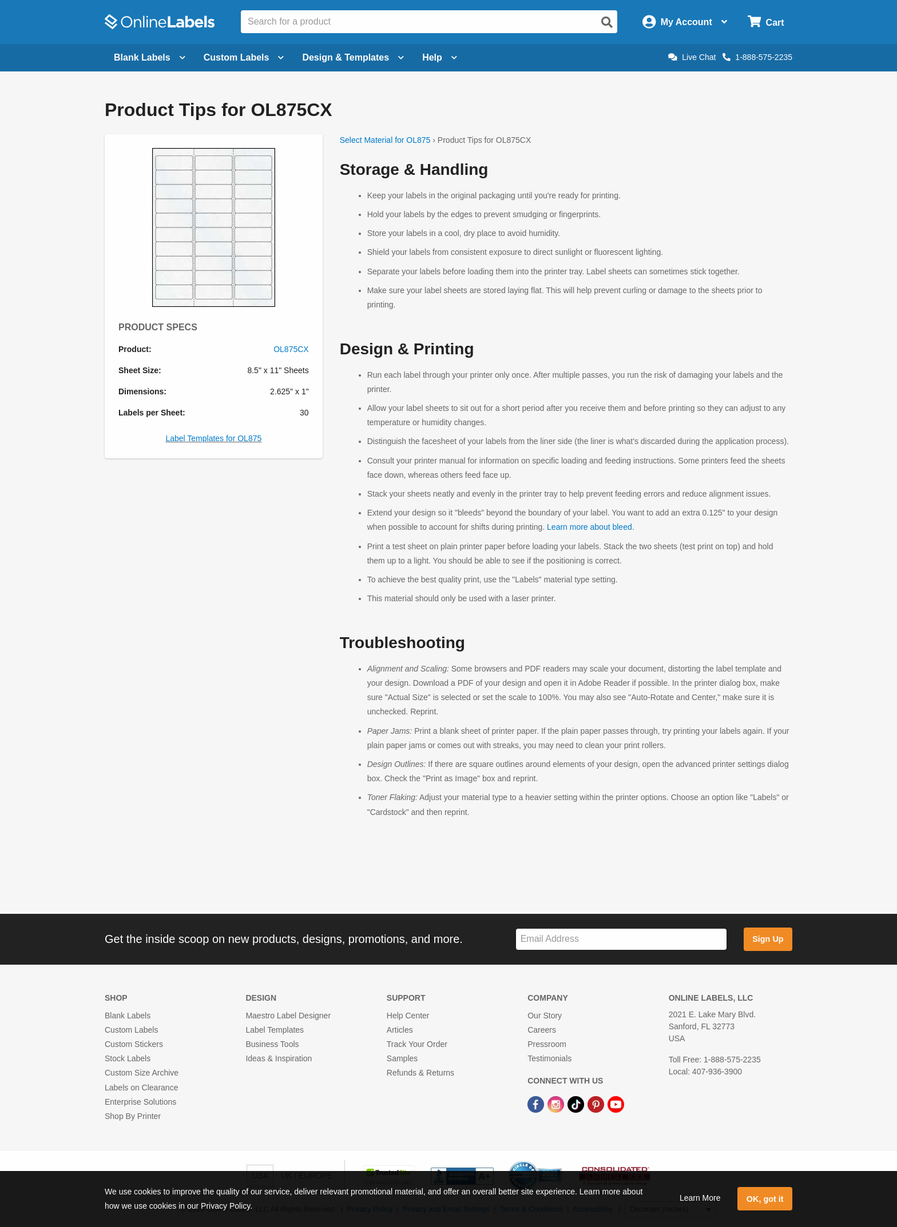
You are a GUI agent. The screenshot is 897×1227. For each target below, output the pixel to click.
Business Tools (272, 1044)
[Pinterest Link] (597, 1104)
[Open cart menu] (765, 22)
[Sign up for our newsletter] (621, 939)
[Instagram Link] (556, 1104)
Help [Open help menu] (439, 57)
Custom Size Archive (141, 1072)
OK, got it (765, 1199)
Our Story (544, 1015)
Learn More (700, 1197)
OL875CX (290, 349)
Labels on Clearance (141, 1087)
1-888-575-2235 (757, 57)
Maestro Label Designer (288, 1015)
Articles (400, 1029)
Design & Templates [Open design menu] (353, 57)
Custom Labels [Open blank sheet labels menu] (244, 57)
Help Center (408, 1015)
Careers (541, 1029)
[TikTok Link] (576, 1104)
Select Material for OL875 (385, 140)
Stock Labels (127, 1058)
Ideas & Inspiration (278, 1058)
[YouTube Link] (616, 1104)
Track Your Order (417, 1044)
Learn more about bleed (589, 526)
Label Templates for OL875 (213, 438)
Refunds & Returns (420, 1072)
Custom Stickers (134, 1044)
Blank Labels (127, 1015)
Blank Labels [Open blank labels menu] (149, 57)
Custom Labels (131, 1029)
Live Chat (692, 57)
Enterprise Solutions (140, 1101)
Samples (402, 1058)
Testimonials (549, 1058)
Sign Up (767, 939)
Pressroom (546, 1044)
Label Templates (274, 1029)
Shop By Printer (133, 1116)
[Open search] (607, 22)
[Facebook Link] (536, 1104)
